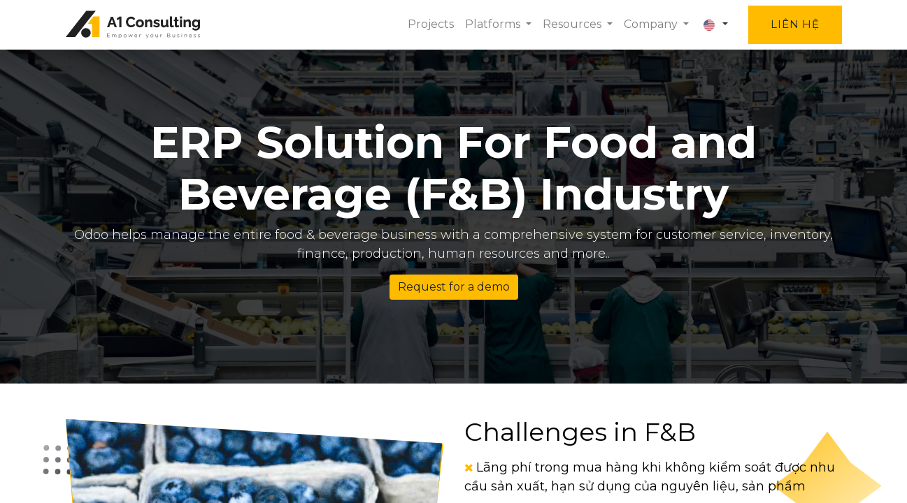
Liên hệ (795, 24)
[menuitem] (430, 24)
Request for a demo (454, 286)
